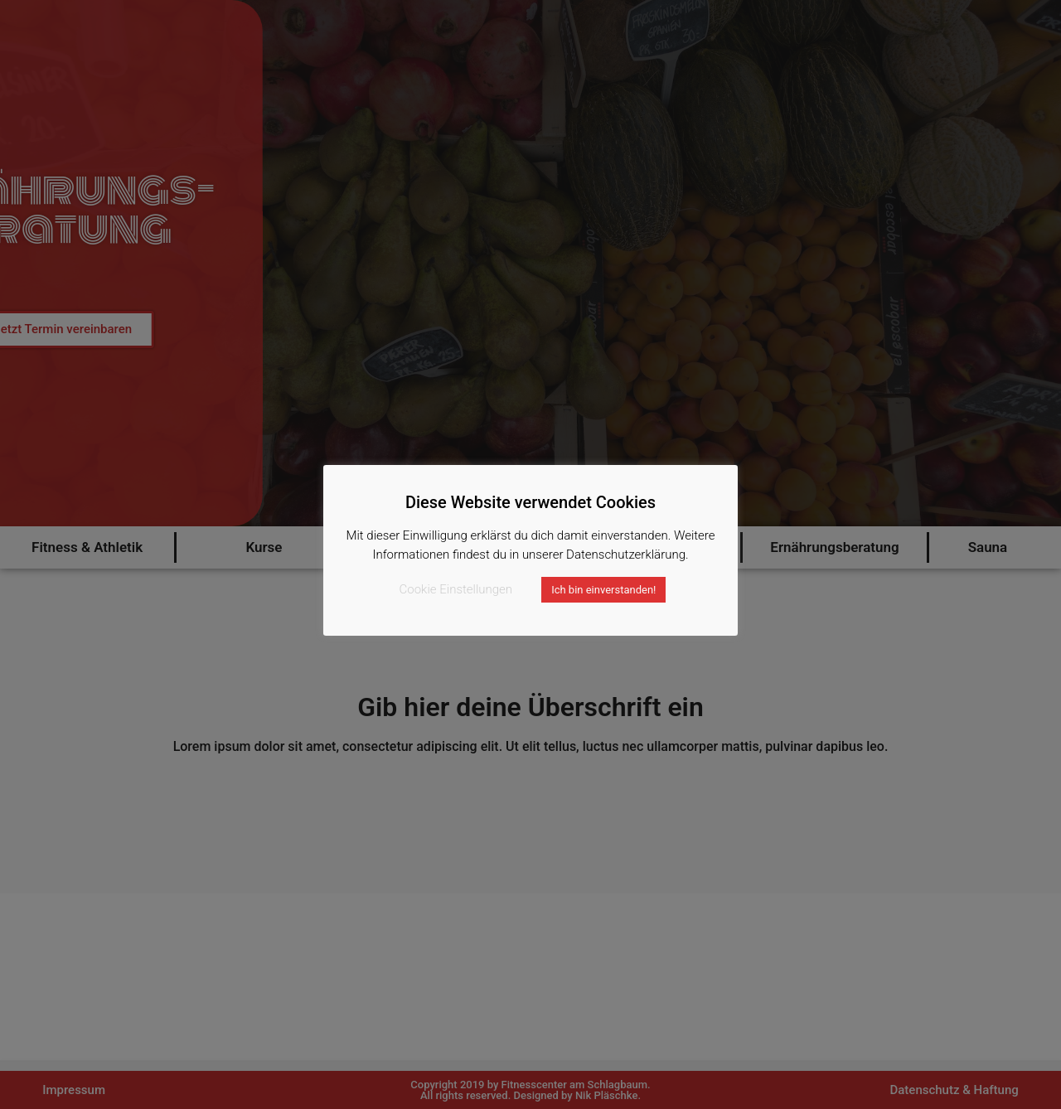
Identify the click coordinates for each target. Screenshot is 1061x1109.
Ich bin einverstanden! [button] (603, 590)
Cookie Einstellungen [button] (456, 589)
